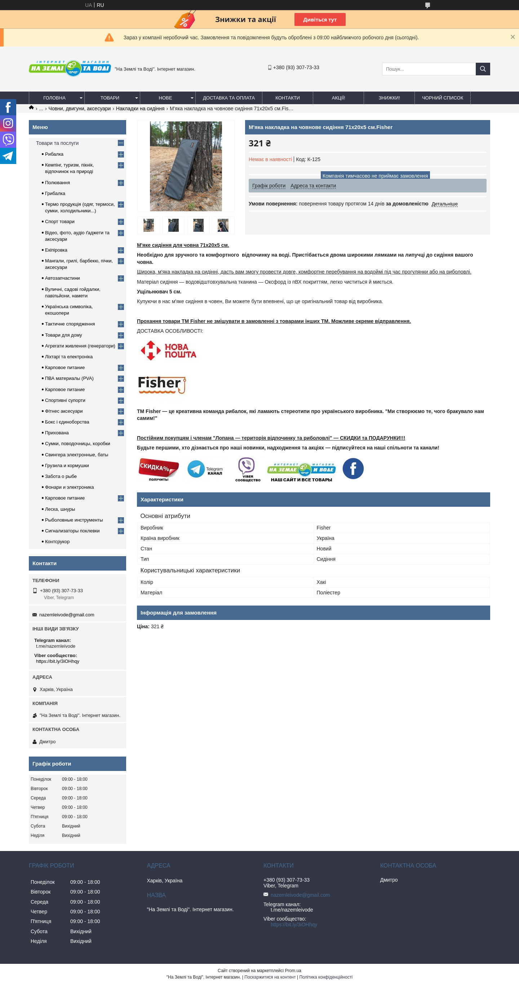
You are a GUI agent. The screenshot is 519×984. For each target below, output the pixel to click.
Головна (54, 98)
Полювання (57, 182)
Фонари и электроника (69, 487)
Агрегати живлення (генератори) (80, 346)
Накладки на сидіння (140, 108)
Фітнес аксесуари (64, 411)
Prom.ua (293, 970)
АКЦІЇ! (338, 98)
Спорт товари (60, 221)
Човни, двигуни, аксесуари (80, 108)
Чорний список (442, 98)
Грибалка (55, 193)
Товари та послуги (57, 143)
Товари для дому (63, 335)
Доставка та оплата (229, 98)
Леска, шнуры (60, 509)
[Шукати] (483, 69)
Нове (165, 98)
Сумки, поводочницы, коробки (77, 443)
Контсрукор (57, 541)
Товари (110, 98)
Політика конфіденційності (325, 977)
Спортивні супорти (65, 400)
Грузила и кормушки (67, 465)
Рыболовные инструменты (74, 520)
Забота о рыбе (61, 476)
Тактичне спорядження (70, 324)
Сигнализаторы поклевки (72, 530)
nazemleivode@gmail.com (66, 614)
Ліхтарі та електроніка (69, 356)
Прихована (57, 432)
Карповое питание (65, 367)
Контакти (287, 98)
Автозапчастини (62, 278)
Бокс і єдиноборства (67, 422)
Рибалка (54, 154)
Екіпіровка (56, 250)
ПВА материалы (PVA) (69, 378)
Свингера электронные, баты (76, 454)
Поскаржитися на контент (270, 977)
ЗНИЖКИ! (389, 98)
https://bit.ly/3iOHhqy (57, 661)
